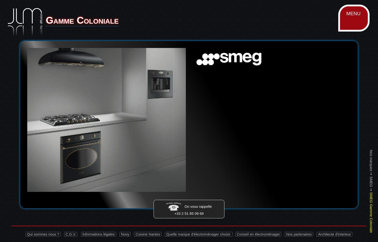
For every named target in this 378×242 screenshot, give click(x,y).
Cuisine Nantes (147, 234)
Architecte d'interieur (334, 234)
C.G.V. (71, 234)
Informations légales (98, 234)
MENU (353, 13)
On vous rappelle (189, 206)
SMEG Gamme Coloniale (371, 212)
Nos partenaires (299, 234)
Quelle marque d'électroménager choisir (198, 234)
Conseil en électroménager (258, 234)
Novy (125, 234)
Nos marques (371, 160)
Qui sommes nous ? (43, 234)
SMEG (371, 181)
